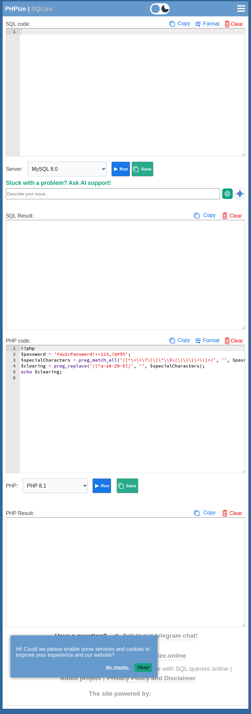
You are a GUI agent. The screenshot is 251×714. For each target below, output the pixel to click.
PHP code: (18, 341)
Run (124, 169)
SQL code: (18, 24)
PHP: (12, 486)
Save (146, 169)
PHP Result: (20, 513)
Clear (236, 24)
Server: (14, 169)
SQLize (42, 8)
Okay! (143, 667)
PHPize (15, 8)
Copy (184, 23)
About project (80, 678)
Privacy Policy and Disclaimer (151, 678)
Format (211, 24)
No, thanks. (117, 667)
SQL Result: (20, 216)
